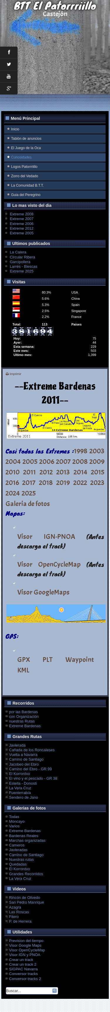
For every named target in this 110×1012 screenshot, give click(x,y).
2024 (13, 493)
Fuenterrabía (20, 792)
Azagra (15, 907)
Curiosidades (21, 157)
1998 (80, 451)
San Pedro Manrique (26, 902)
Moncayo (17, 821)
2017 (28, 482)
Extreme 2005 (21, 233)
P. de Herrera (20, 921)
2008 (80, 461)
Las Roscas (19, 912)
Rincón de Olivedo (24, 897)
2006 (46, 461)
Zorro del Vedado (24, 176)
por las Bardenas (23, 712)
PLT (48, 659)
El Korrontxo (19, 773)
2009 (96, 461)
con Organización (24, 716)
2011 (29, 472)
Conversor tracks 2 (25, 979)
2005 (30, 461)
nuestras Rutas (22, 721)
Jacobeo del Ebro (24, 764)
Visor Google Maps (25, 945)
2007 (63, 461)
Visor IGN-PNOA (46, 536)
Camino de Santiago (26, 759)
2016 (12, 482)
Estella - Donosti (23, 783)
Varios (14, 826)
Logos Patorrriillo (24, 167)
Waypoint (79, 659)
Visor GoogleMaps (43, 592)
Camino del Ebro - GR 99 (30, 769)
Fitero (14, 916)
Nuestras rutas (21, 859)
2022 (80, 482)
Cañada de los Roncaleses (32, 750)
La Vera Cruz (20, 788)
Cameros (17, 845)
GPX (23, 659)
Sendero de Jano (23, 797)
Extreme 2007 (21, 219)
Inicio (15, 129)
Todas (14, 817)
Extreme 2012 (21, 228)
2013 (63, 472)
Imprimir (13, 374)
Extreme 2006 (21, 224)
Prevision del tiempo (26, 940)
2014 (80, 472)
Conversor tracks (23, 974)
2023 (97, 482)
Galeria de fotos (28, 503)
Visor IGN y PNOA (24, 955)
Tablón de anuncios (26, 139)
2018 (46, 482)
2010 (13, 472)
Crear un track (21, 960)
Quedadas (18, 864)
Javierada (17, 745)
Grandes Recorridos (26, 874)
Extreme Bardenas (25, 726)
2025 (29, 493)
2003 (96, 451)
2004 (13, 461)
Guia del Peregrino (25, 195)
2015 (97, 472)
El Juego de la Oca (26, 148)
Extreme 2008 (21, 214)
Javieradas (18, 850)
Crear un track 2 (22, 964)
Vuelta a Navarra (23, 754)
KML (23, 670)
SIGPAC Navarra (23, 969)
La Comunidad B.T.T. (27, 185)
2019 (63, 482)
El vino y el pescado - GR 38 (33, 778)
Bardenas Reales (23, 836)
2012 (46, 472)
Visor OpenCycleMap (49, 564)
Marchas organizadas (27, 840)
